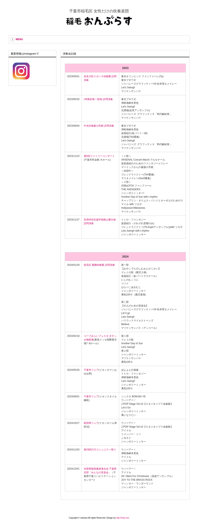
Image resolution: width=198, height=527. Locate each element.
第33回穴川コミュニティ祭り (100, 449)
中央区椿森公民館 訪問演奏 (99, 125)
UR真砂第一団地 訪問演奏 (98, 99)
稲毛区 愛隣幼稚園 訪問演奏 (99, 265)
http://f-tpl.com (122, 518)
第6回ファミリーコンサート (99, 156)
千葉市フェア (91, 369)
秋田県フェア (91, 423)
